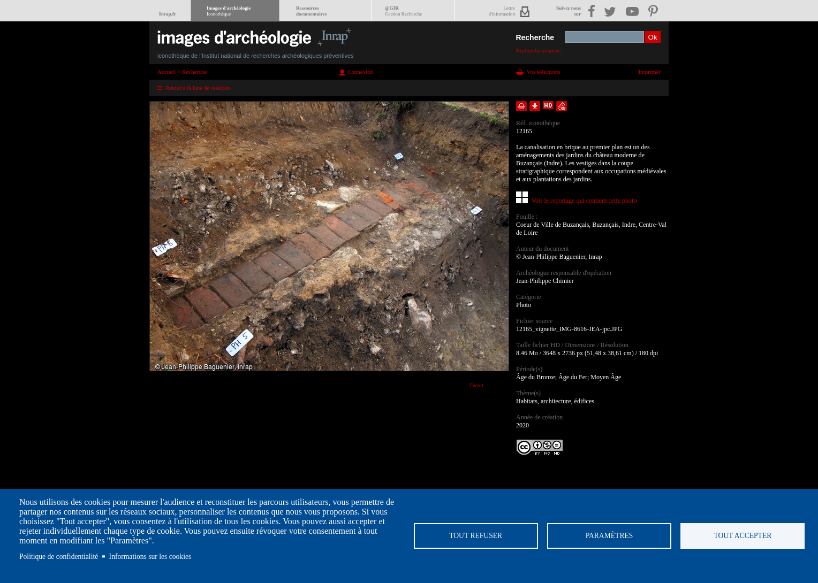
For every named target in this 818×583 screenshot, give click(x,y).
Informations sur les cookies (150, 557)
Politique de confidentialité (58, 557)
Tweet (476, 385)
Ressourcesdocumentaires (311, 11)
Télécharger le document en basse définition (534, 106)
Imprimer (649, 71)
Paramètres (609, 536)
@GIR (403, 11)
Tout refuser (475, 536)
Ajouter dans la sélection (521, 106)
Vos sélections (543, 71)
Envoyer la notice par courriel (561, 106)
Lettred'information (502, 11)
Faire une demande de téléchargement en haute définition (548, 106)
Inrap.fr (167, 14)
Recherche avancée (538, 50)
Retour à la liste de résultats (198, 88)
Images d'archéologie (229, 11)
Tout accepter (742, 536)
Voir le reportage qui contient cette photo (584, 200)
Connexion (360, 71)
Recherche (535, 37)
